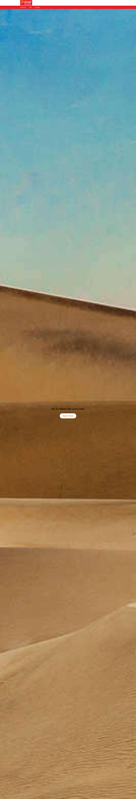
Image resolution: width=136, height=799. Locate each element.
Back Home (68, 416)
